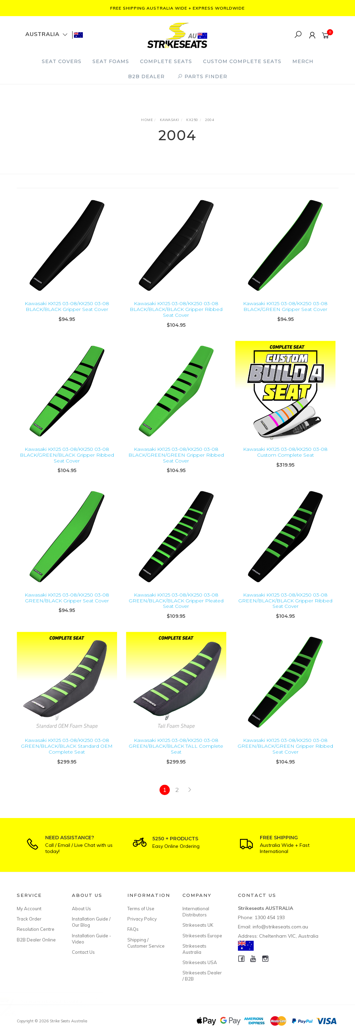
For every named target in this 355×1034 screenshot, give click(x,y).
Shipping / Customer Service (146, 943)
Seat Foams (110, 61)
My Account (29, 908)
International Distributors (195, 911)
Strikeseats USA (199, 962)
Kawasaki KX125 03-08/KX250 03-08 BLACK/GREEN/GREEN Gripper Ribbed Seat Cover (176, 461)
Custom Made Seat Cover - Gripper (62, 1005)
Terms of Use (140, 908)
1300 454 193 (270, 917)
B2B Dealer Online (36, 939)
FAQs (133, 929)
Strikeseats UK (197, 925)
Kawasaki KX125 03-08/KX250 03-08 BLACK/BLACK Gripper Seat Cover (67, 306)
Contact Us (83, 952)
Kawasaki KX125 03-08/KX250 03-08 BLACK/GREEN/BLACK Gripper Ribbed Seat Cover (67, 461)
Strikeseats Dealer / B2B (202, 976)
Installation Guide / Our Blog (91, 922)
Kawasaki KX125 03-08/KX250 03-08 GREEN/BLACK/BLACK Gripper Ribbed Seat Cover (285, 607)
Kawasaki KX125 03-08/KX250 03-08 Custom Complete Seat (285, 458)
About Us (81, 908)
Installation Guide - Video (91, 939)
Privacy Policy (142, 919)
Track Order (29, 919)
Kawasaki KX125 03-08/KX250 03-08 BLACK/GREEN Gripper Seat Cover (285, 306)
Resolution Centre (35, 929)
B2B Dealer (146, 76)
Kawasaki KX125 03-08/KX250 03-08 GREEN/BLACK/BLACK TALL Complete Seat (176, 752)
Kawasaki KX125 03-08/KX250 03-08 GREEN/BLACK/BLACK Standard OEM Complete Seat (67, 752)
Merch (303, 61)
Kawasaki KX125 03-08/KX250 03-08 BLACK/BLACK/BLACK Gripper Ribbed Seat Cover (176, 309)
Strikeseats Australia (194, 949)
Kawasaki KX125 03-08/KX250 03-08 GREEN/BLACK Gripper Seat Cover (67, 604)
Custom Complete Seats (242, 61)
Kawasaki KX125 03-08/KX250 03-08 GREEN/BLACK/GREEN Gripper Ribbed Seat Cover (285, 752)
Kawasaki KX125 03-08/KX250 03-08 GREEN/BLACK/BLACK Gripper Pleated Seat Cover (176, 607)
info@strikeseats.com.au (280, 927)
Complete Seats (166, 61)
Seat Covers (61, 61)
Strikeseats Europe (202, 935)
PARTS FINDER (202, 76)
